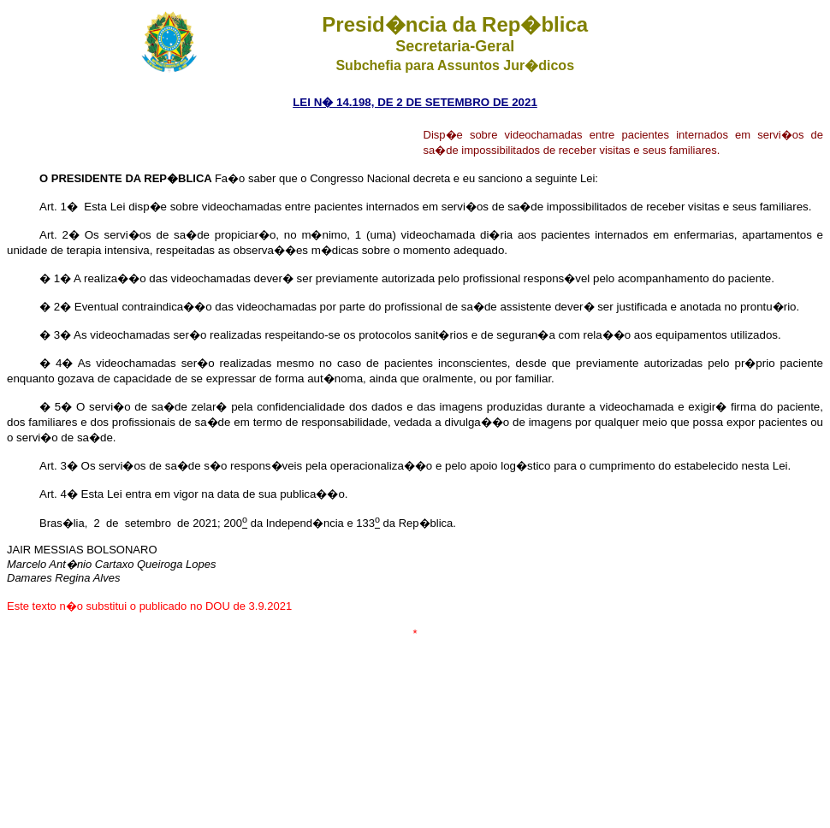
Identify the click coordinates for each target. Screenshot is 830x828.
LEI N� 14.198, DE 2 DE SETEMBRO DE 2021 (415, 102)
